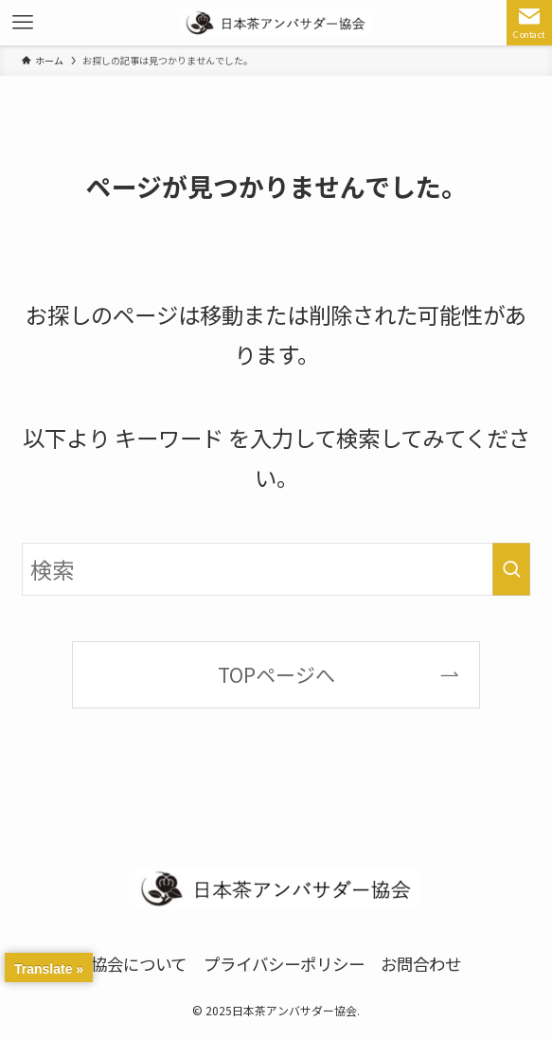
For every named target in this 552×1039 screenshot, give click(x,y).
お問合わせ (421, 964)
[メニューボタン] (22, 22)
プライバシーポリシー (284, 964)
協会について (139, 964)
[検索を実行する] (511, 570)
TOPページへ (276, 674)
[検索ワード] (275, 570)
